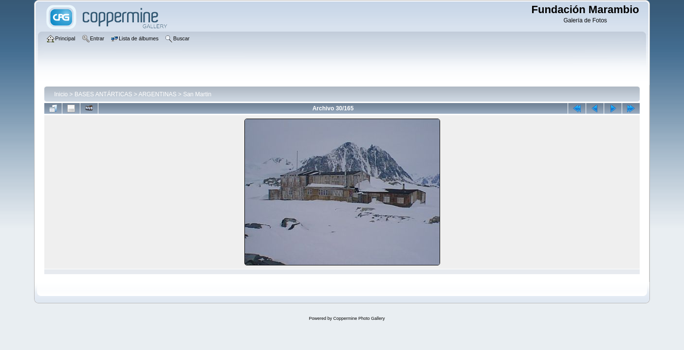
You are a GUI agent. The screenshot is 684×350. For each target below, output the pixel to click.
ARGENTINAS (157, 94)
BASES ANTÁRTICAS (103, 94)
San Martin (197, 94)
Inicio (61, 94)
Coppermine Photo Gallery (359, 318)
